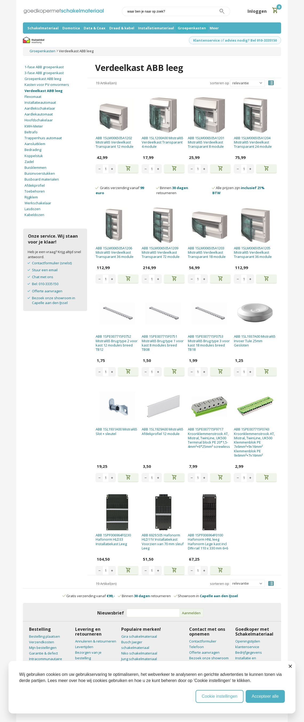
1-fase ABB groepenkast (44, 67)
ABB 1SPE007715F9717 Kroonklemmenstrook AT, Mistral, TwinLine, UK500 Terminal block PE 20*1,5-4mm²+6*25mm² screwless (209, 438)
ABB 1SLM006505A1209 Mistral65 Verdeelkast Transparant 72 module (161, 252)
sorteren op (219, 83)
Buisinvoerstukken (40, 173)
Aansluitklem (35, 143)
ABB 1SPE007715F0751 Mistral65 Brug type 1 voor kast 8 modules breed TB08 (163, 343)
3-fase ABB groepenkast (44, 72)
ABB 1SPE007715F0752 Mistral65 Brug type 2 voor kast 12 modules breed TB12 (116, 343)
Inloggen (257, 11)
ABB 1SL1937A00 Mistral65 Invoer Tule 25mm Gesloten (254, 341)
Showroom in (206, 595)
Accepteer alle (265, 696)
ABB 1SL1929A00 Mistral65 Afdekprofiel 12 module (162, 431)
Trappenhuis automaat (43, 137)
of (222, 40)
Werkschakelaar (38, 203)
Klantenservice (206, 40)
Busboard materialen (42, 179)
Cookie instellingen (219, 696)
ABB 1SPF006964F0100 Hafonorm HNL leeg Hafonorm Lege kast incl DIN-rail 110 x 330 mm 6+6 (208, 542)
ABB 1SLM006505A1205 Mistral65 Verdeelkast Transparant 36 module (253, 252)
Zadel (29, 161)
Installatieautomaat (40, 102)
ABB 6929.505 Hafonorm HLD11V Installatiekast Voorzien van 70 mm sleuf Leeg (163, 542)
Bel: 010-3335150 (45, 283)
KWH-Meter (34, 126)
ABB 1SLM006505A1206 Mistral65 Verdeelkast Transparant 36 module (114, 252)
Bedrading (33, 149)
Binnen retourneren (172, 190)
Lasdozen (32, 208)
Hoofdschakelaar (39, 120)
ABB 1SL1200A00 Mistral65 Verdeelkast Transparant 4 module (162, 142)
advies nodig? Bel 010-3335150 (251, 40)
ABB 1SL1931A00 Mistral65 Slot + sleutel (116, 431)
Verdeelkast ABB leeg (44, 90)
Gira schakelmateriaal (139, 636)
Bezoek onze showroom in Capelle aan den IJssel (53, 300)
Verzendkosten (41, 642)
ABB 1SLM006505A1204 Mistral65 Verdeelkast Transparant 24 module (253, 142)
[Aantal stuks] (105, 169)
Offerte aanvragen (47, 291)
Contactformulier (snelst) (52, 263)
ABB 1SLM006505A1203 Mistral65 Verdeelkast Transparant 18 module (207, 252)
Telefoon (196, 646)
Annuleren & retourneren (95, 641)
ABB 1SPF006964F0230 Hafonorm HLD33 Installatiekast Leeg (113, 539)
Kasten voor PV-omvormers (47, 84)
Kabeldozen (34, 214)
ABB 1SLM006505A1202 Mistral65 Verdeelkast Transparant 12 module (114, 142)
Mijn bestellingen (42, 647)
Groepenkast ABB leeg (43, 78)
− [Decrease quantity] (99, 168)
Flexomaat (33, 96)
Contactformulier (202, 641)
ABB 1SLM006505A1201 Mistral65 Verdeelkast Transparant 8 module (206, 142)
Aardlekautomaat (39, 114)
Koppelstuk (34, 155)
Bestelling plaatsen (44, 636)
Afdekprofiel (35, 185)
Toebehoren (35, 191)
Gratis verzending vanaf (90, 595)
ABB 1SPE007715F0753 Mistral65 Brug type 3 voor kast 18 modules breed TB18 (209, 343)
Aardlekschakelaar (40, 108)
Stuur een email (45, 270)
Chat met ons (42, 276)
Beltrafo (31, 132)
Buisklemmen (35, 167)
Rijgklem (31, 197)
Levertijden (84, 646)
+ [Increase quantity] (112, 168)
